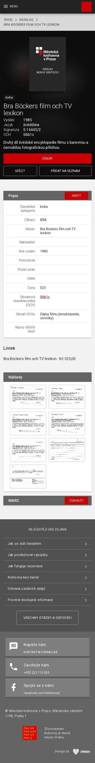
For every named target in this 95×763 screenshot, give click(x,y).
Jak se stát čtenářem (24, 544)
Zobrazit (76, 500)
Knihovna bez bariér (23, 577)
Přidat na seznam (65, 171)
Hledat (84, 4)
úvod (8, 20)
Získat (47, 158)
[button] (47, 64)
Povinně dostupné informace (30, 600)
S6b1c (45, 297)
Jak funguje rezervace (25, 566)
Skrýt (76, 195)
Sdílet (20, 171)
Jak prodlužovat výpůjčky (28, 555)
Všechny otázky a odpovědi (47, 618)
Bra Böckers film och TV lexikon (31, 25)
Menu (10, 6)
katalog (26, 20)
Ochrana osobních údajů (26, 589)
